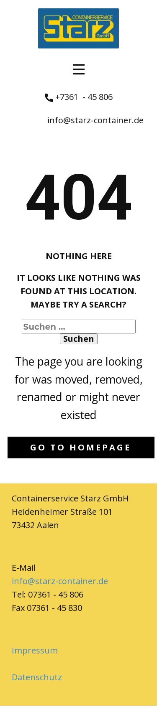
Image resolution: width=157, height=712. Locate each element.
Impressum (35, 650)
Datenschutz (37, 677)
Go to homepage (80, 447)
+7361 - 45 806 (79, 97)
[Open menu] (79, 69)
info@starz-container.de (95, 120)
